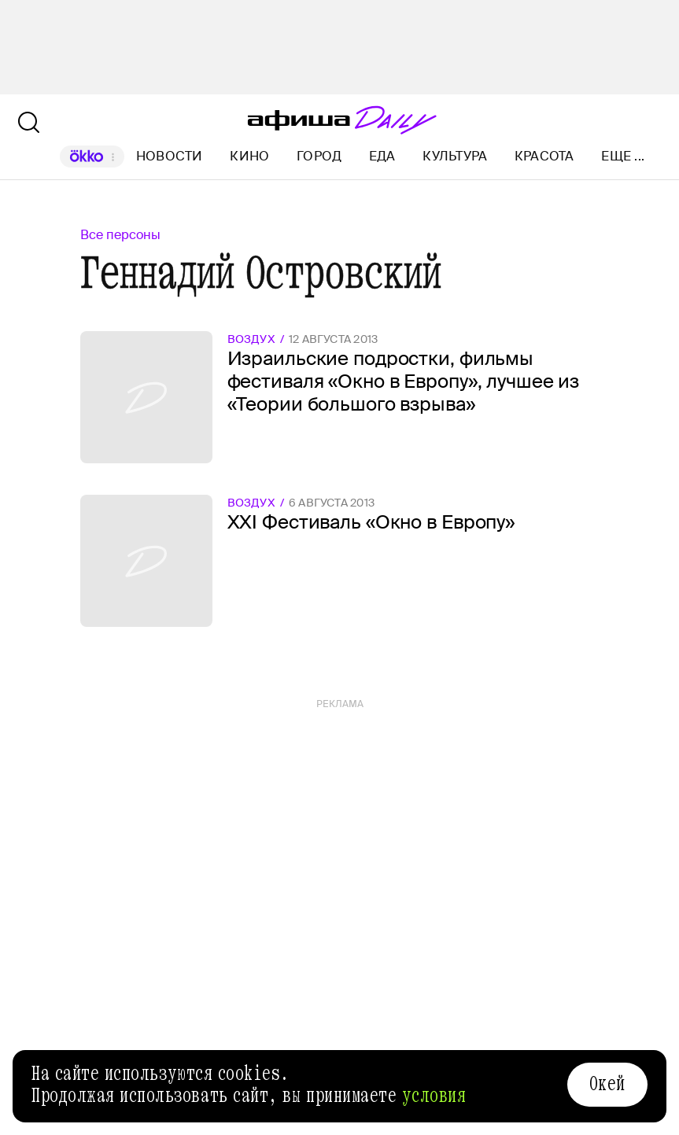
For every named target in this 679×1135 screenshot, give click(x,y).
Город (319, 156)
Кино (249, 156)
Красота (544, 156)
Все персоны (120, 235)
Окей (607, 1084)
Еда (382, 156)
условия (434, 1096)
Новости (169, 156)
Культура (455, 156)
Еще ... (622, 156)
